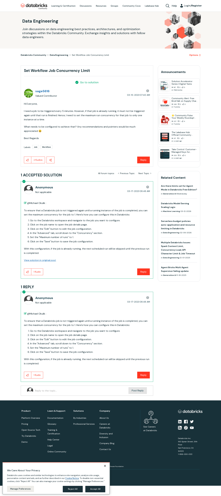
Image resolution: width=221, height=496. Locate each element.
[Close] (105, 466)
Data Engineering (59, 55)
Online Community (56, 451)
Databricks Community (34, 6)
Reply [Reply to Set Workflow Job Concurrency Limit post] (143, 159)
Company (104, 411)
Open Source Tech (30, 430)
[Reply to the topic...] (81, 391)
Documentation (55, 418)
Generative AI (169, 194)
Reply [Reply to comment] (143, 271)
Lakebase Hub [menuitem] (152, 5)
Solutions (78, 411)
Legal (50, 445)
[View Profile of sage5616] (42, 91)
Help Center (53, 439)
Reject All (72, 489)
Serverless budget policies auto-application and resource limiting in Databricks (178, 225)
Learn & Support (56, 411)
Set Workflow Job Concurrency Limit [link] (90, 55)
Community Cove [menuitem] (131, 5)
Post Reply (138, 390)
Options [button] (193, 55)
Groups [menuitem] (114, 5)
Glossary (51, 424)
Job (35, 147)
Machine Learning (171, 211)
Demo (24, 442)
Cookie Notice (72, 478)
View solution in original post (40, 260)
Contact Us (105, 449)
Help (174, 5)
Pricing (24, 424)
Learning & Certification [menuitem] (63, 5)
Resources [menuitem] (101, 5)
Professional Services (84, 424)
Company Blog (106, 443)
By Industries (79, 418)
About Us (104, 418)
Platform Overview (30, 418)
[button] (27, 160)
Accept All (95, 489)
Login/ (193, 5)
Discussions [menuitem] (86, 5)
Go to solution (89, 82)
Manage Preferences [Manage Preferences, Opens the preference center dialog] (20, 489)
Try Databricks (28, 436)
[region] (56, 478)
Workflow (46, 147)
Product (26, 411)
